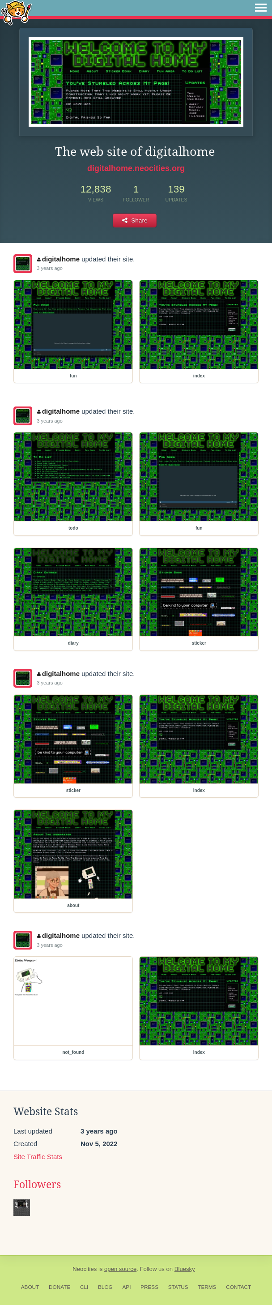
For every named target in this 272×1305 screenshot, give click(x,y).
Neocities (84, 1269)
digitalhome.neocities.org (136, 168)
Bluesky (184, 1269)
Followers (37, 1184)
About (30, 1287)
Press (149, 1287)
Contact (238, 1287)
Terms (207, 1287)
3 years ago (49, 268)
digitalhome (58, 259)
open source (120, 1269)
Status (178, 1287)
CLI (84, 1287)
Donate (59, 1287)
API (126, 1287)
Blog (105, 1287)
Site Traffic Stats (37, 1156)
